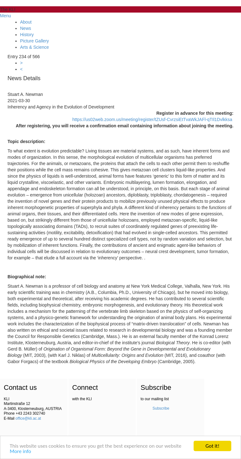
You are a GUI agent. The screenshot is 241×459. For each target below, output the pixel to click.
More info (20, 451)
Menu (5, 15)
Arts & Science (34, 47)
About (26, 22)
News (25, 28)
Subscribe (161, 408)
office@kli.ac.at (28, 418)
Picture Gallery (34, 40)
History (27, 34)
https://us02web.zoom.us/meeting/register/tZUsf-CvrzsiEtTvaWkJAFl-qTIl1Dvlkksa (152, 119)
